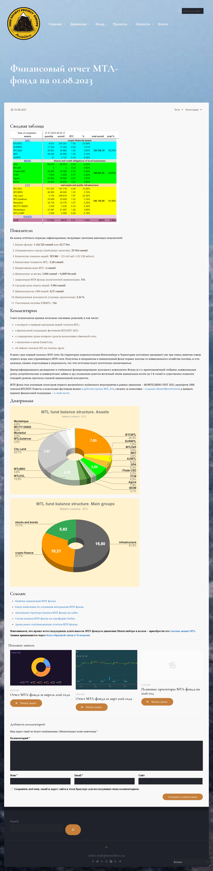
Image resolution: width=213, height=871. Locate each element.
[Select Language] (191, 862)
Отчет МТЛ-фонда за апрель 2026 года (40, 695)
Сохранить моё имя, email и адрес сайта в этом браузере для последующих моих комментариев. (76, 789)
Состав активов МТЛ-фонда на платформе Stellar (45, 618)
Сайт (141, 775)
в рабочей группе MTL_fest (98, 388)
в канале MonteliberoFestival (162, 388)
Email (78, 775)
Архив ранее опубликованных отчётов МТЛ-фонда (46, 624)
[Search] (73, 829)
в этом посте (61, 393)
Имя (13, 775)
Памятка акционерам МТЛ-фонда (35, 601)
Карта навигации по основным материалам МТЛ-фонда (49, 606)
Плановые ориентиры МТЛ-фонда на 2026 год (170, 691)
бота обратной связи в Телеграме (68, 635)
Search (14, 821)
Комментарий (20, 738)
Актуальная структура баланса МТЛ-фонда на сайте (46, 612)
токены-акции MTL (182, 631)
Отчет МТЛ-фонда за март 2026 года (104, 699)
